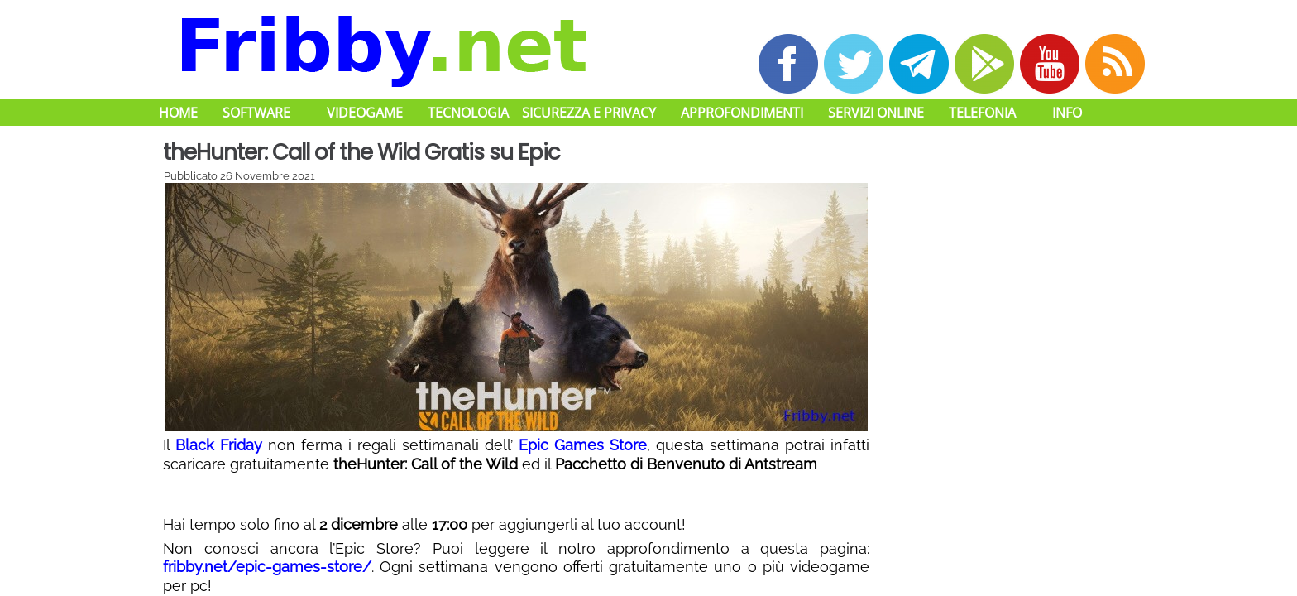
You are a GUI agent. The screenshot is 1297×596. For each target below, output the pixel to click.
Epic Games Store (583, 445)
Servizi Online (876, 112)
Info (1067, 112)
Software (256, 112)
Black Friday (218, 445)
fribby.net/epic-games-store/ (267, 566)
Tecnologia (468, 112)
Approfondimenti (742, 112)
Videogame (365, 112)
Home (178, 112)
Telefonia (982, 112)
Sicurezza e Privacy (589, 112)
